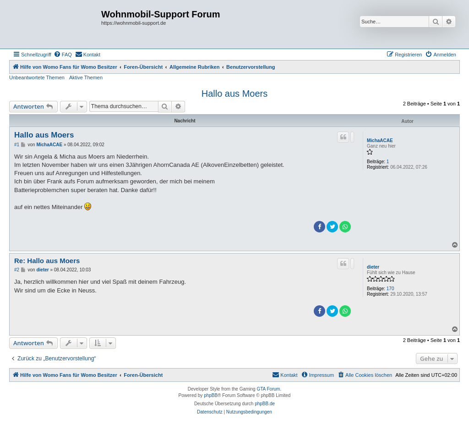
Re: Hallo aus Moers (47, 261)
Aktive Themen (86, 77)
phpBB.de (265, 403)
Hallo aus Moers (235, 93)
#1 (16, 144)
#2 (16, 269)
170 (390, 288)
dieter (373, 267)
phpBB (211, 395)
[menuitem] (63, 54)
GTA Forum (268, 388)
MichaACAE (380, 140)
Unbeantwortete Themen (37, 77)
